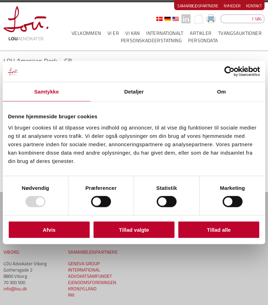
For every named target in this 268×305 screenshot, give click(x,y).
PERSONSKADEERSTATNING (151, 40)
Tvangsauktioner (240, 33)
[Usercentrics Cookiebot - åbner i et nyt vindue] (229, 71)
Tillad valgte (134, 229)
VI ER (113, 33)
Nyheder (232, 5)
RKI (71, 294)
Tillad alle (219, 229)
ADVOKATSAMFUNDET (90, 276)
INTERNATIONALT (165, 33)
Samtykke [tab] (46, 92)
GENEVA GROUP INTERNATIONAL (84, 266)
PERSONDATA (203, 40)
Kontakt (254, 5)
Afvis (49, 229)
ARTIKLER (200, 33)
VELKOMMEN (86, 33)
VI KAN (132, 33)
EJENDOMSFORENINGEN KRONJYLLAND (92, 285)
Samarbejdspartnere (197, 5)
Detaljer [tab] (134, 92)
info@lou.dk (15, 288)
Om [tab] (221, 92)
